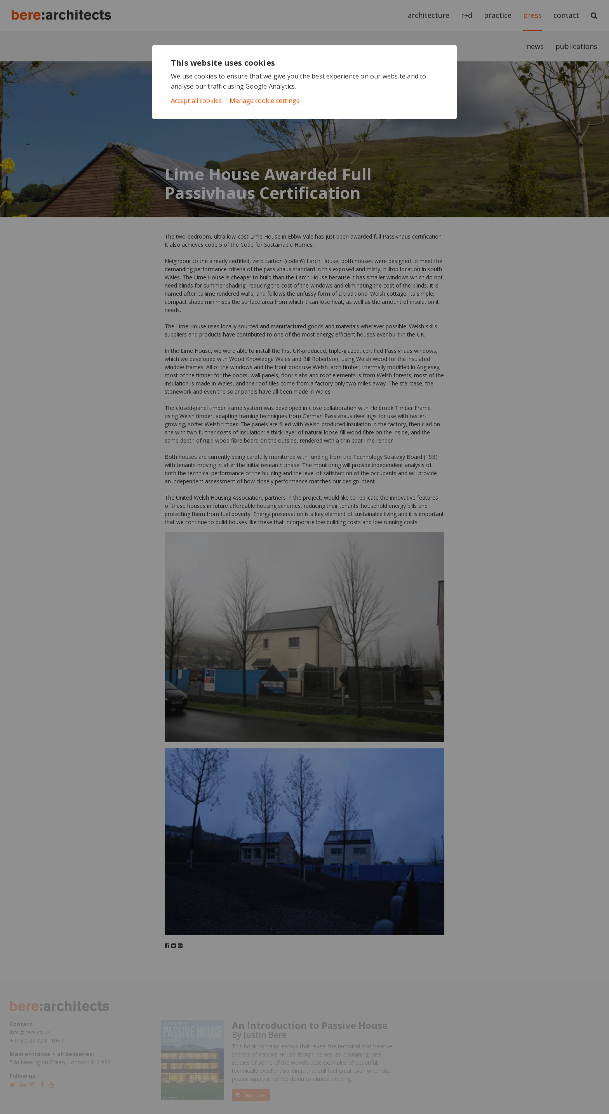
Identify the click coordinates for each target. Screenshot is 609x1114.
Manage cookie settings (264, 100)
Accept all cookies (196, 100)
